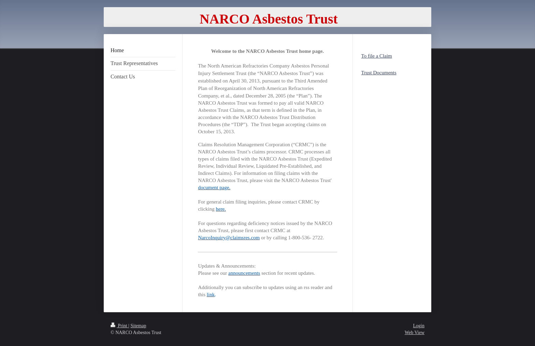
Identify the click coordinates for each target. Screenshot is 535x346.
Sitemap (138, 325)
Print (119, 325)
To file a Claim (376, 56)
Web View (414, 332)
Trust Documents (378, 72)
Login (418, 325)
